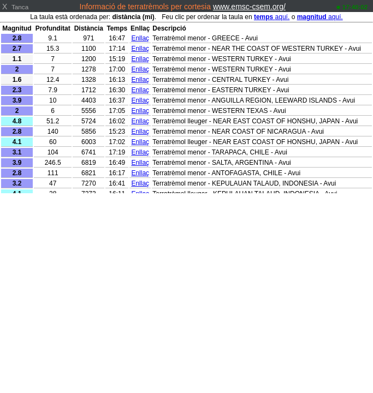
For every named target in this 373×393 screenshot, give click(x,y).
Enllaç (140, 38)
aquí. (271, 17)
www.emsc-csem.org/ (249, 6)
